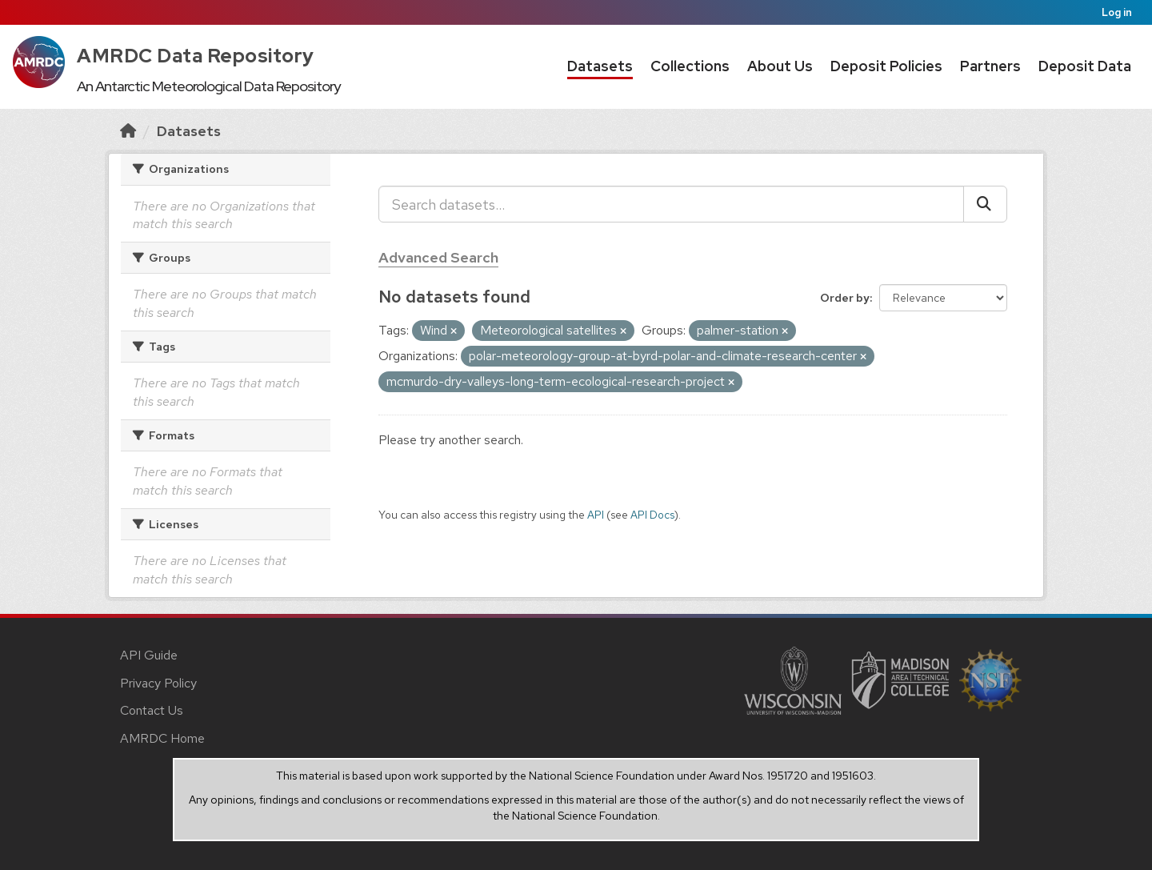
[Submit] (985, 204)
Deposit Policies (886, 66)
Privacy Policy (158, 683)
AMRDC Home (162, 738)
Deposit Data (1084, 66)
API (595, 514)
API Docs (652, 514)
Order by (845, 298)
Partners (990, 66)
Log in (1117, 12)
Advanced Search (438, 257)
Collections (690, 66)
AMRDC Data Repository (195, 55)
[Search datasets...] (671, 204)
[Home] (128, 131)
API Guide (149, 655)
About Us (780, 66)
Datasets (600, 66)
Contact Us (151, 710)
